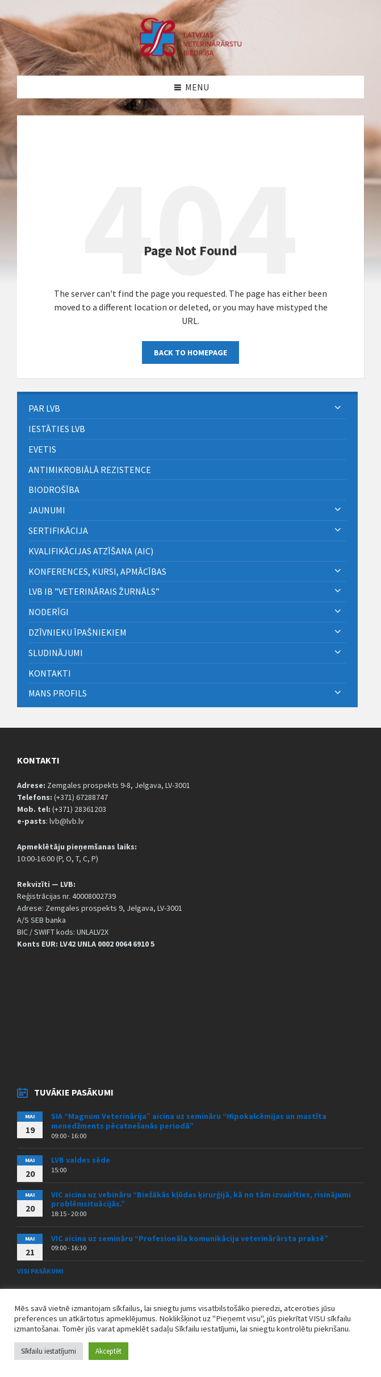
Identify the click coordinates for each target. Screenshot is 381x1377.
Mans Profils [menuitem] (57, 693)
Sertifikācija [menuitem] (58, 530)
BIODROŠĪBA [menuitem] (54, 489)
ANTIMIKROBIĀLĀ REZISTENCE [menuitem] (89, 469)
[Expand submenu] (337, 408)
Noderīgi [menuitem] (48, 611)
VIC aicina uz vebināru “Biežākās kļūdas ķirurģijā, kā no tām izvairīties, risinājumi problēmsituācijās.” (201, 1199)
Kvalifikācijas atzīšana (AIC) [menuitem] (90, 551)
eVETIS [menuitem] (42, 449)
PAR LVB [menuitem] (44, 408)
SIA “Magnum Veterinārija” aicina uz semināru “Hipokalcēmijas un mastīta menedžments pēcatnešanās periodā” (188, 1121)
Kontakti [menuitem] (49, 673)
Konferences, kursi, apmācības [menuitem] (97, 571)
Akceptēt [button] (108, 1351)
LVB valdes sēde (80, 1160)
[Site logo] (191, 53)
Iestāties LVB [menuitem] (56, 428)
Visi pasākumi (40, 1271)
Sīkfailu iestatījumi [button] (48, 1351)
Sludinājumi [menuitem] (55, 652)
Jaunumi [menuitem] (46, 510)
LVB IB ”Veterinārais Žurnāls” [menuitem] (94, 591)
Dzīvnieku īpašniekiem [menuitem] (77, 632)
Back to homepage (190, 352)
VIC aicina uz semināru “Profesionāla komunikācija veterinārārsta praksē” (189, 1238)
